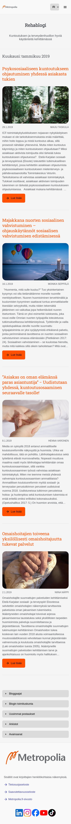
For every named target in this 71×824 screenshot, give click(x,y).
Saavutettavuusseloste (21, 791)
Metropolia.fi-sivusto (20, 799)
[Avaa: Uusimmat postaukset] (35, 714)
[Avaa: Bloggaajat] (35, 693)
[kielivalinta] (54, 7)
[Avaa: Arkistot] (35, 724)
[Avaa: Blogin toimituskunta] (35, 703)
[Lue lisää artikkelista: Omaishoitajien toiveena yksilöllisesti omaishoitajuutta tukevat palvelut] (13, 663)
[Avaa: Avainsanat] (35, 734)
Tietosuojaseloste (18, 784)
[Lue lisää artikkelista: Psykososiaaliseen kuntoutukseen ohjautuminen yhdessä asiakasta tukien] (13, 198)
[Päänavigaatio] (65, 7)
